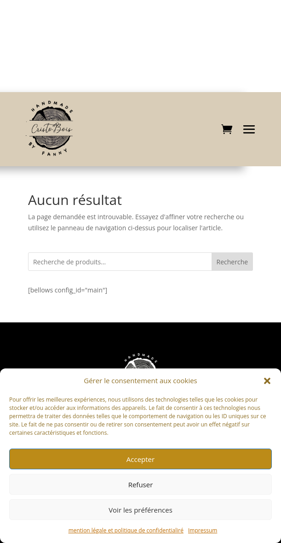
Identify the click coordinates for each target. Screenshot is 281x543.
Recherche (232, 261)
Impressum (202, 530)
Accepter (140, 459)
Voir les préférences (140, 509)
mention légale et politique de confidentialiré (126, 530)
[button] (267, 380)
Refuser (140, 484)
